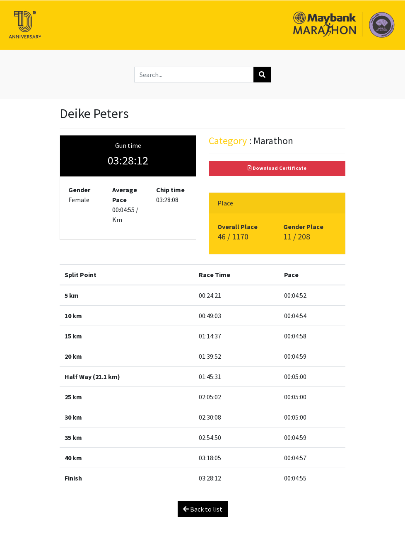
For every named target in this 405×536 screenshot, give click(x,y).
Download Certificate (277, 168)
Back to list (202, 509)
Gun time (128, 145)
